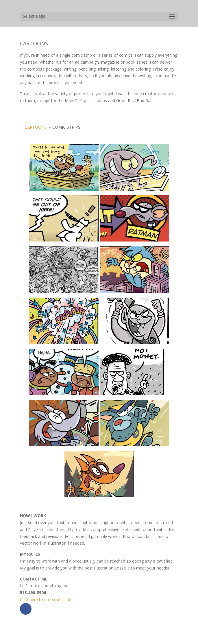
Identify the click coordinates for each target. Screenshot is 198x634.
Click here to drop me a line (45, 599)
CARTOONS (36, 127)
